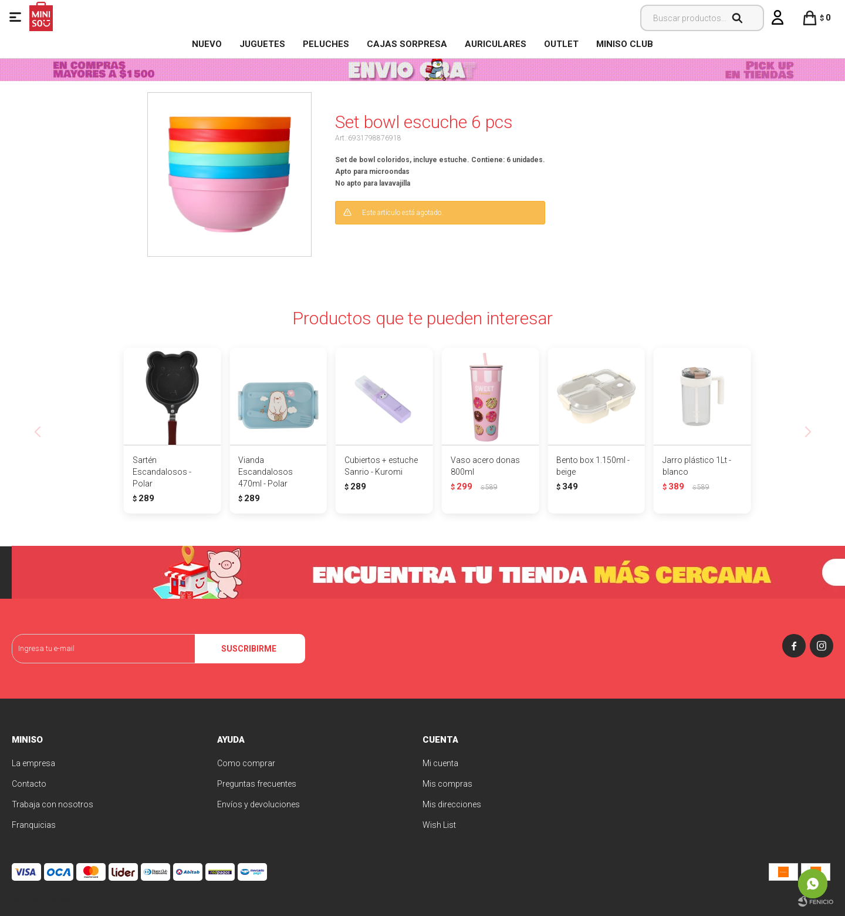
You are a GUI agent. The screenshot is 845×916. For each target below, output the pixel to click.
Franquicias (34, 825)
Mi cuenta (440, 763)
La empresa (33, 763)
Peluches (326, 44)
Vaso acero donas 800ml (485, 466)
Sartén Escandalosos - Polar (162, 471)
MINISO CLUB (624, 44)
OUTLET (561, 44)
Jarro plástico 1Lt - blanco (697, 466)
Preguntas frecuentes (256, 784)
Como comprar (246, 763)
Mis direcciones (451, 804)
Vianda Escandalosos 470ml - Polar (265, 471)
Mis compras (447, 784)
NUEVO (207, 44)
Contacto (29, 784)
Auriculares (495, 44)
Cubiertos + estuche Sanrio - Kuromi (381, 466)
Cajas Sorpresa (407, 44)
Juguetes (262, 44)
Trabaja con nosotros (52, 804)
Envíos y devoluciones (258, 804)
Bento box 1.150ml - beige (593, 466)
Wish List (439, 825)
